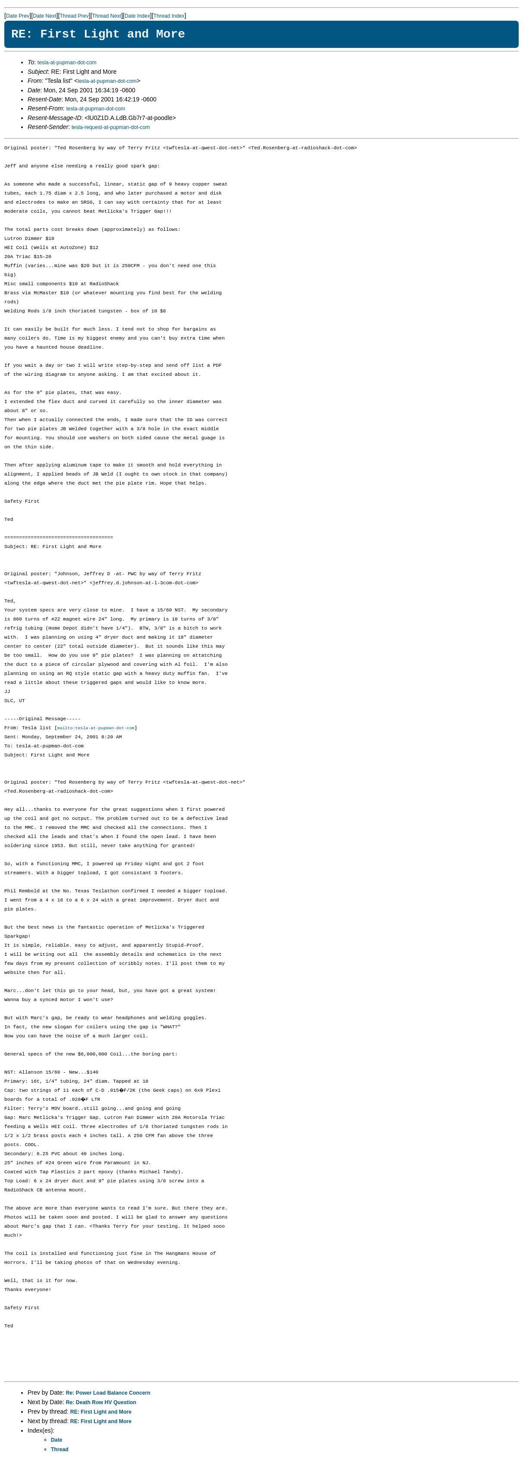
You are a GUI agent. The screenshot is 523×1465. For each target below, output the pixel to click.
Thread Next (106, 16)
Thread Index (169, 16)
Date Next (44, 16)
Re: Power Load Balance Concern (108, 1393)
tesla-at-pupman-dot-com (67, 63)
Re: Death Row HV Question (101, 1403)
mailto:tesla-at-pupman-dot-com (96, 728)
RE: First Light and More (101, 1412)
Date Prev (17, 16)
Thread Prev (74, 16)
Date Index (137, 16)
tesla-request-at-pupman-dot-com (111, 127)
